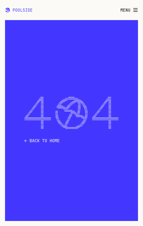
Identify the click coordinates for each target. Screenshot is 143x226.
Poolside (19, 10)
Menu (129, 10)
